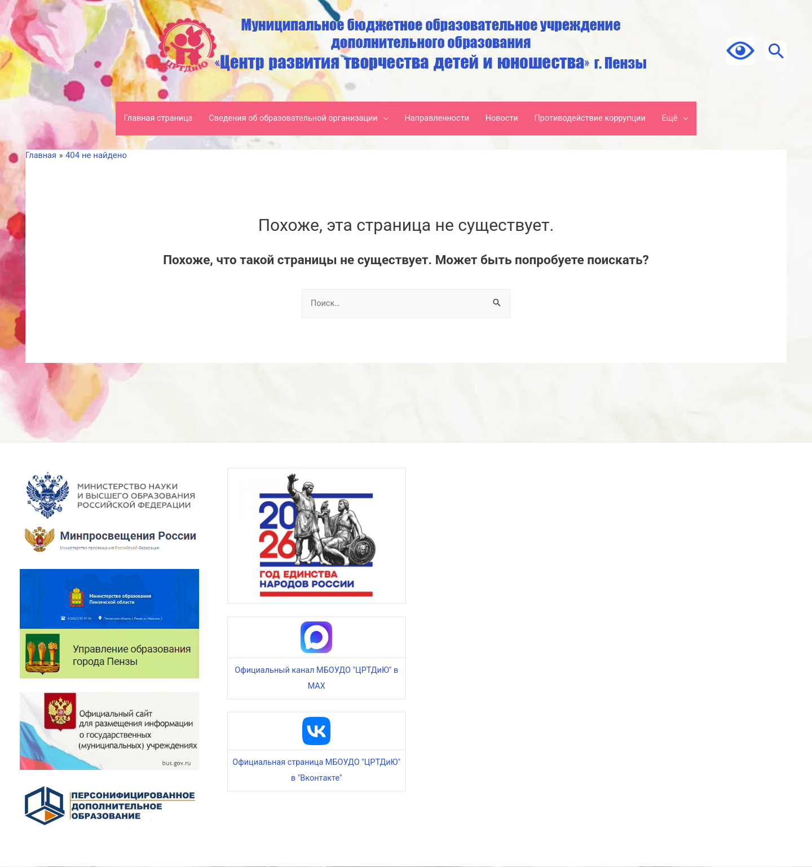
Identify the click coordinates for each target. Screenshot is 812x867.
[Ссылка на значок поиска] (772, 51)
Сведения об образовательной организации (289, 118)
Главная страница (149, 118)
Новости (505, 118)
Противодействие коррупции (597, 118)
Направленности (437, 118)
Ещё (680, 118)
